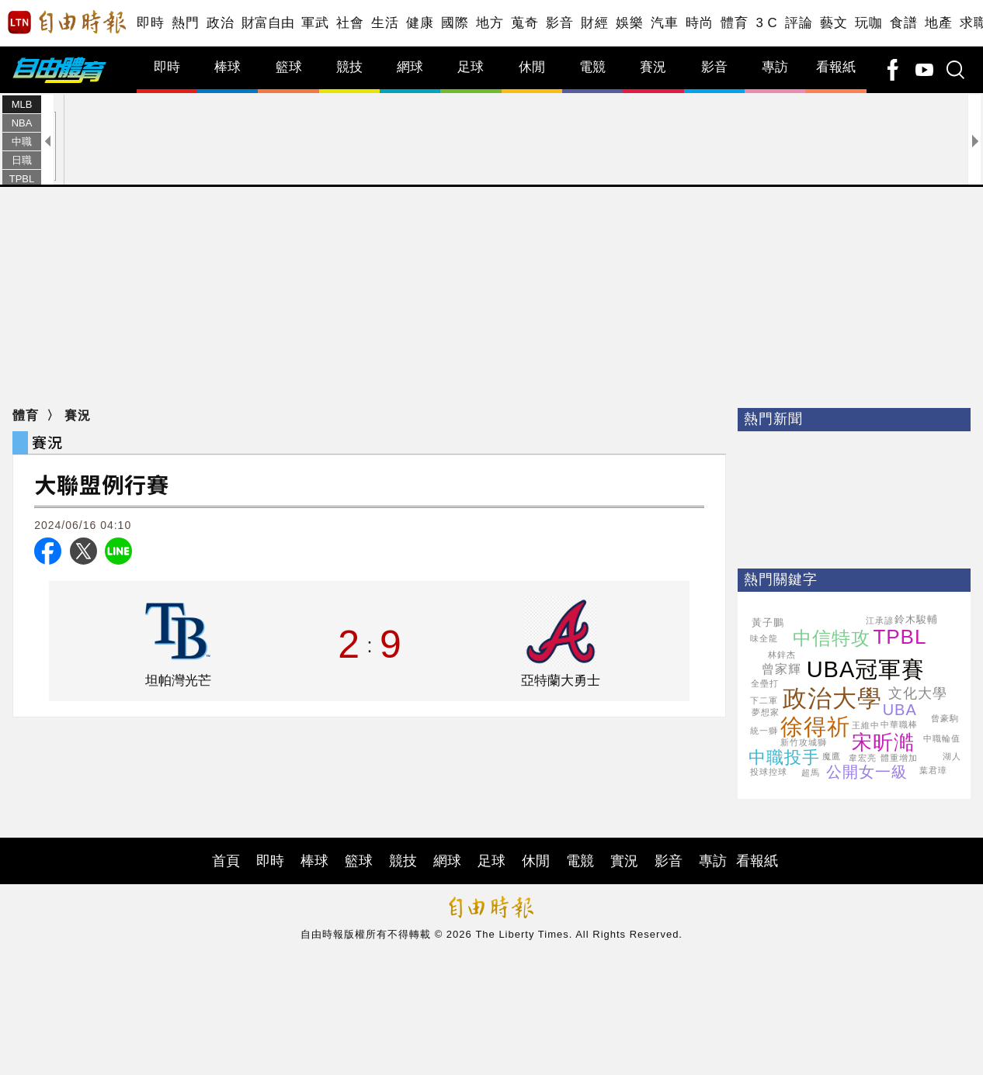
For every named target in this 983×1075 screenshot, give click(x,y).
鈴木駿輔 (916, 619)
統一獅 (764, 730)
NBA (22, 123)
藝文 (833, 23)
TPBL (22, 179)
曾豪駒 (945, 718)
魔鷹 (831, 756)
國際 (454, 23)
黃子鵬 (768, 622)
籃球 (289, 67)
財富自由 (267, 23)
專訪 (775, 67)
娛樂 (629, 23)
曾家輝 (781, 669)
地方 (489, 23)
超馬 (810, 772)
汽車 (664, 23)
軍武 (314, 23)
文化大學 (917, 693)
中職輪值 (941, 738)
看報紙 (836, 67)
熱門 (185, 23)
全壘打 (765, 683)
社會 (349, 23)
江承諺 (880, 620)
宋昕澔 (883, 742)
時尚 (699, 23)
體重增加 (899, 757)
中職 (22, 141)
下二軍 (764, 700)
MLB (22, 104)
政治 (220, 23)
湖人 (952, 756)
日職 (22, 160)
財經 (594, 23)
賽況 (653, 67)
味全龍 (764, 638)
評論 (798, 23)
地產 (938, 23)
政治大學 (832, 698)
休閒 (532, 67)
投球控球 (768, 771)
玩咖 (868, 23)
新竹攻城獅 (803, 742)
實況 (624, 861)
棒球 (227, 67)
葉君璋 (933, 770)
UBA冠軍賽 (866, 669)
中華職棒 (899, 724)
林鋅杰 (782, 654)
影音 (559, 23)
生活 (384, 23)
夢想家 (766, 712)
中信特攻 (831, 637)
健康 (419, 23)
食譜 (903, 23)
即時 (150, 23)
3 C (766, 23)
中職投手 (784, 757)
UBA (900, 709)
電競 (592, 67)
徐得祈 (815, 726)
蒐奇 (524, 23)
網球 (410, 67)
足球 (470, 67)
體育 (734, 23)
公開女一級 (867, 771)
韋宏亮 (863, 757)
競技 (349, 67)
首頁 (226, 861)
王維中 (866, 725)
